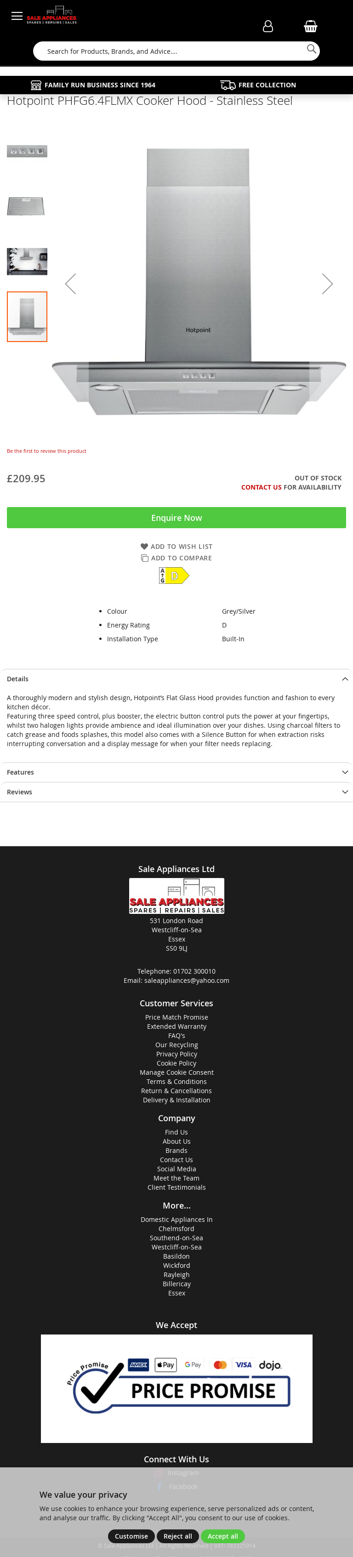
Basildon (176, 1256)
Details (17, 678)
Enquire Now (176, 517)
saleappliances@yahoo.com (186, 980)
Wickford (176, 1265)
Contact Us (261, 487)
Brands (176, 1150)
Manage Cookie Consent (177, 1072)
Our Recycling (176, 1044)
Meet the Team (176, 1178)
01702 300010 (194, 971)
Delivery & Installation (177, 1099)
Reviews (19, 791)
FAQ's (176, 1035)
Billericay (177, 1283)
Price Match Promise (176, 1017)
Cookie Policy (176, 1063)
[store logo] (51, 16)
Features (20, 772)
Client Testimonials (177, 1187)
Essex (176, 1293)
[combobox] (176, 51)
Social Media (176, 1168)
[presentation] (176, 679)
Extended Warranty (176, 1026)
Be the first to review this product (46, 450)
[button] (70, 283)
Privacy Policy (176, 1053)
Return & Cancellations (176, 1090)
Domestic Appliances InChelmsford (177, 1224)
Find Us (176, 1132)
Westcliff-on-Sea (177, 1247)
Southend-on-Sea (176, 1237)
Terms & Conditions (177, 1081)
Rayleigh (177, 1274)
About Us (177, 1141)
